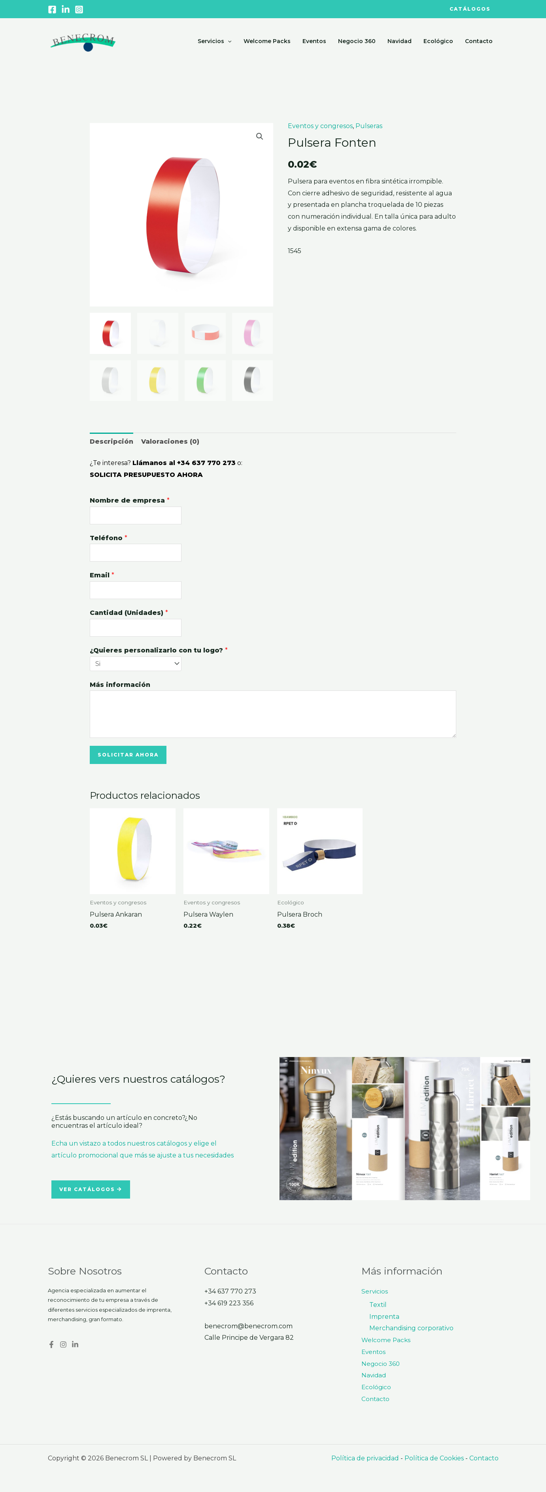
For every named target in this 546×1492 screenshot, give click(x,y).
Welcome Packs (271, 41)
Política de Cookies (434, 1458)
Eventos (318, 41)
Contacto (479, 41)
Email (102, 575)
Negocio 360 (359, 41)
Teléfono (108, 538)
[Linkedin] (65, 9)
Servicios (219, 41)
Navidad (401, 41)
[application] (232, 41)
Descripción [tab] (111, 441)
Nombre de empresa (130, 500)
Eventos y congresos (320, 126)
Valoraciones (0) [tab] (170, 441)
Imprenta (384, 1316)
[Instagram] (79, 9)
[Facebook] (52, 9)
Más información (120, 684)
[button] (463, 9)
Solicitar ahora (128, 755)
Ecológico (439, 41)
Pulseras (368, 126)
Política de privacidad (365, 1458)
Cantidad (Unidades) (129, 612)
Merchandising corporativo (411, 1328)
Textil (378, 1305)
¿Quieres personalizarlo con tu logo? (159, 650)
